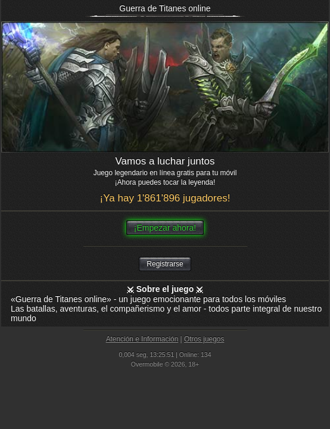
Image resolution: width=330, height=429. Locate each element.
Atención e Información (142, 339)
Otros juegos (204, 339)
